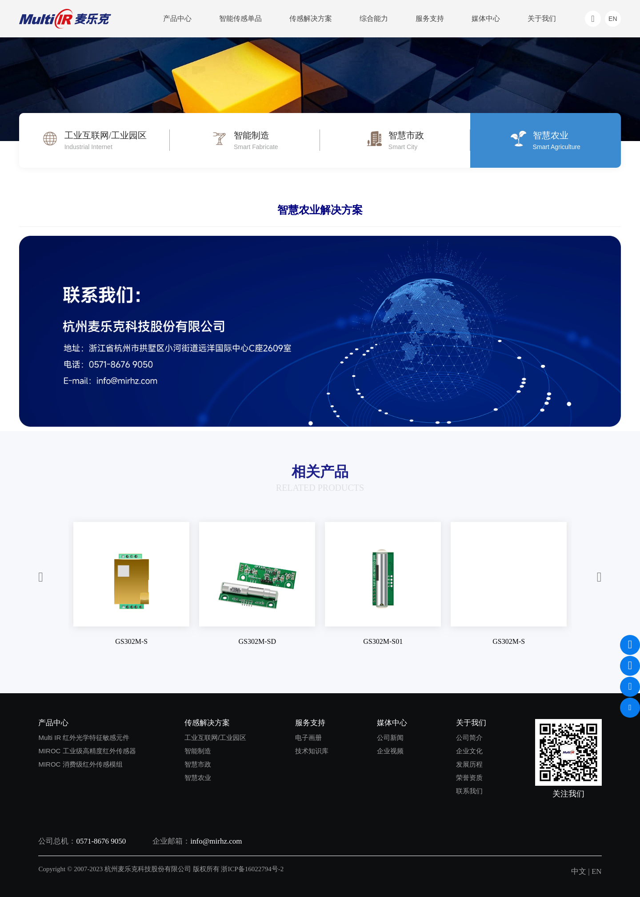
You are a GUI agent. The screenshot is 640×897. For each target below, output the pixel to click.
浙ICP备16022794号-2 (252, 869)
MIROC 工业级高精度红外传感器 (87, 751)
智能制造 (197, 751)
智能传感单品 (240, 18)
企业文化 (469, 751)
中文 (578, 871)
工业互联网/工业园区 (215, 737)
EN (597, 871)
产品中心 (177, 18)
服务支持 (430, 18)
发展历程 (469, 764)
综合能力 (374, 18)
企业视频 (390, 751)
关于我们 (542, 18)
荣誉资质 (469, 777)
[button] (40, 577)
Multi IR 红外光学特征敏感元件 (83, 737)
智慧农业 (197, 777)
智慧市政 (197, 764)
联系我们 (469, 791)
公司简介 (469, 737)
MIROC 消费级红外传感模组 (80, 764)
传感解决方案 (310, 18)
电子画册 (308, 737)
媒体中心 (486, 18)
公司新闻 (390, 737)
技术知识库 (311, 751)
